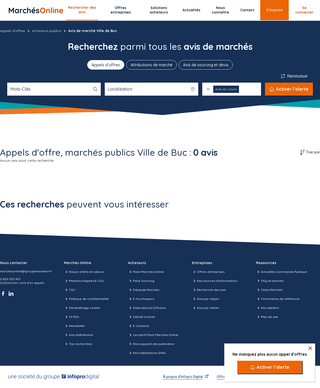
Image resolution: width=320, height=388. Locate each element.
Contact (247, 10)
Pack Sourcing (141, 280)
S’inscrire (274, 10)
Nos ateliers (267, 307)
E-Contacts (138, 325)
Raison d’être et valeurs (84, 271)
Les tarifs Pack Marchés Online (153, 334)
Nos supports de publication (151, 343)
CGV (69, 289)
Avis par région (205, 298)
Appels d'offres (12, 31)
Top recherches (78, 343)
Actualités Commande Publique (281, 271)
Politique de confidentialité (86, 298)
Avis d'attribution (78, 334)
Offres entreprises (120, 10)
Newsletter (74, 325)
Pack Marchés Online (146, 271)
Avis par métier (205, 307)
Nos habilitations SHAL (147, 352)
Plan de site (267, 316)
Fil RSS (71, 316)
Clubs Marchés (269, 289)
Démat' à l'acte (141, 316)
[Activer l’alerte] (269, 367)
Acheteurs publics (46, 31)
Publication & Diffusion (147, 307)
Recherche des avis (209, 289)
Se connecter (304, 10)
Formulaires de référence (278, 298)
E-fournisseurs (141, 298)
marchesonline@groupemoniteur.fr (26, 271)
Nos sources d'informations (214, 280)
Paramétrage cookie (82, 307)
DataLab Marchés (143, 289)
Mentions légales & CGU (84, 280)
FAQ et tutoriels (270, 280)
